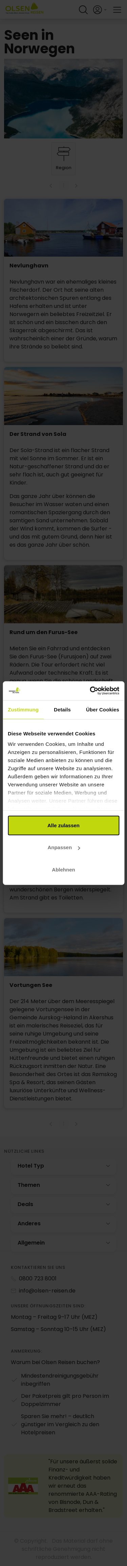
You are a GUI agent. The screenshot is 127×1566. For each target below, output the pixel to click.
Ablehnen (63, 869)
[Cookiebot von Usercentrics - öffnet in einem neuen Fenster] (90, 690)
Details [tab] (62, 709)
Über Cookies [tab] (102, 709)
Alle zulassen (63, 825)
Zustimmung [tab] (23, 709)
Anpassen (63, 847)
